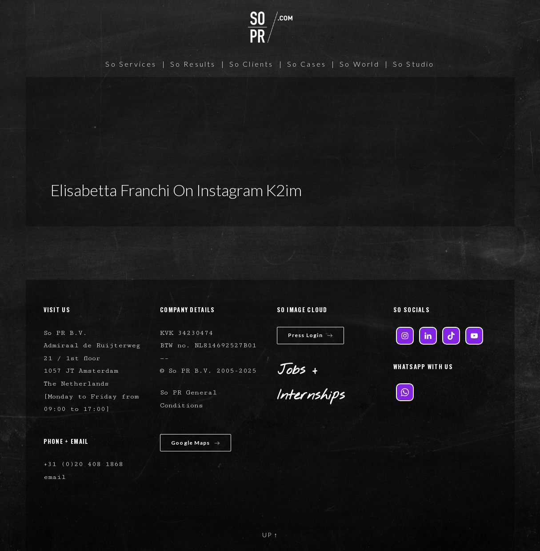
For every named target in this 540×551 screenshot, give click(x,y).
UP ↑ (270, 535)
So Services (130, 64)
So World (360, 64)
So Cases (307, 64)
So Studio (414, 64)
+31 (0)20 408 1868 (83, 464)
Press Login (310, 335)
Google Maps (195, 442)
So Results (193, 64)
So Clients (251, 64)
